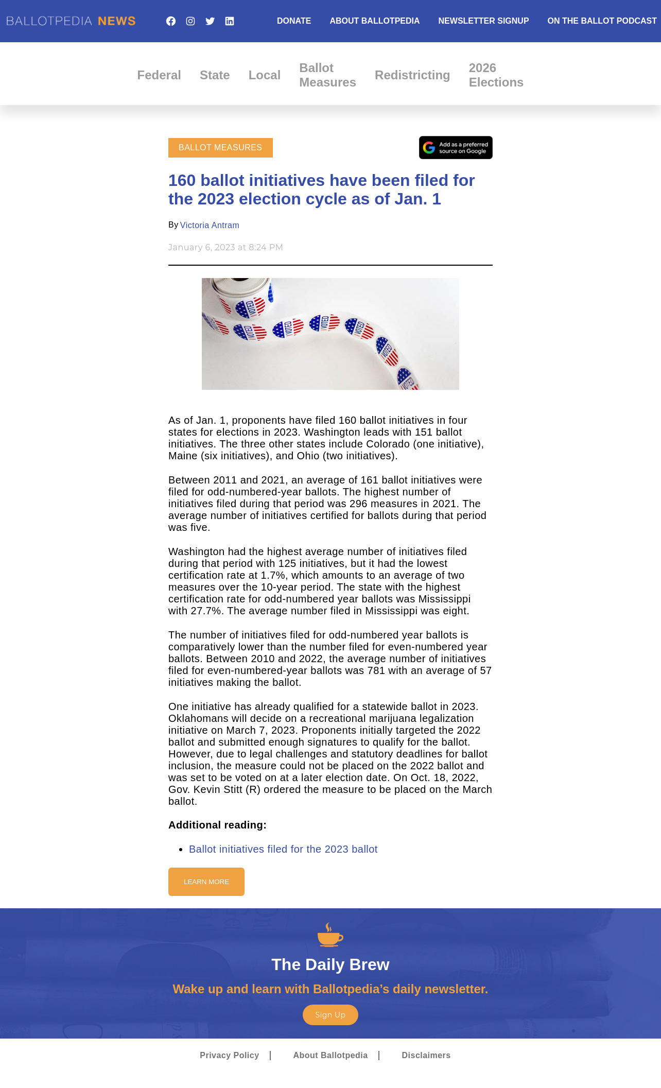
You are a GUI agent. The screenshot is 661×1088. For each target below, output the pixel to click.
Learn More (206, 882)
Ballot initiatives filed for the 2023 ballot (283, 849)
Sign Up (330, 1015)
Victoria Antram (209, 225)
